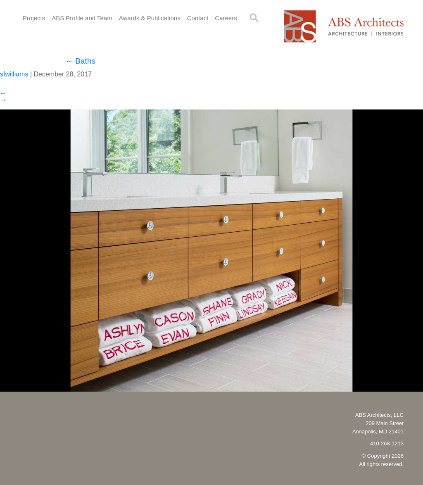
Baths (80, 61)
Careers (226, 17)
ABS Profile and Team (82, 17)
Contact (198, 17)
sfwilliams (14, 74)
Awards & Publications (150, 17)
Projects (34, 17)
